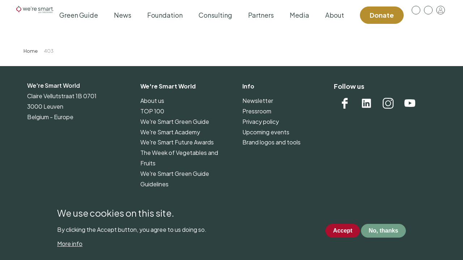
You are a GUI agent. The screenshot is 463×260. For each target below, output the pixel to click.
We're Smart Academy (170, 132)
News (122, 15)
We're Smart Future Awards (177, 142)
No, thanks (383, 231)
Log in (440, 10)
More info (69, 243)
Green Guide (78, 15)
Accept (342, 231)
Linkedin (366, 103)
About (334, 15)
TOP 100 (152, 111)
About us (152, 100)
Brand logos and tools (271, 142)
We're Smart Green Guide (174, 121)
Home (31, 51)
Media (299, 15)
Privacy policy (260, 121)
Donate (382, 15)
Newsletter (257, 100)
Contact (428, 10)
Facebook (344, 103)
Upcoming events (265, 132)
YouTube (409, 103)
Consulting (215, 15)
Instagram (388, 103)
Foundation (165, 15)
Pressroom (416, 10)
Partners (261, 15)
